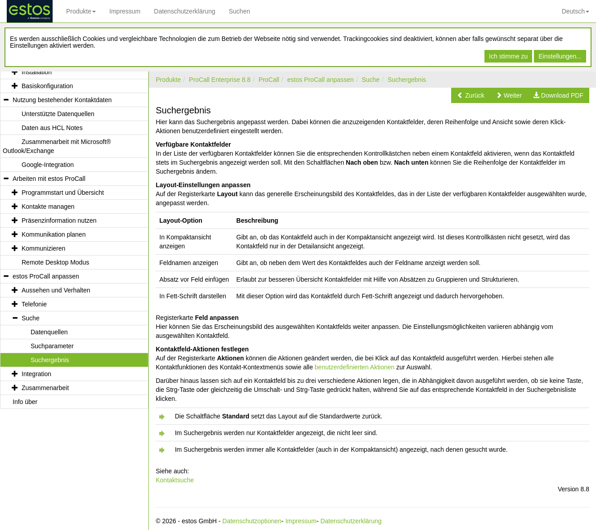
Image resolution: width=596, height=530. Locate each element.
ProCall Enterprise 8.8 (220, 79)
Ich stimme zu (508, 56)
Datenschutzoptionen (252, 521)
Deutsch (575, 11)
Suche (371, 79)
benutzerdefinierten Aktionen (354, 367)
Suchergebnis (407, 79)
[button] (470, 95)
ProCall (269, 79)
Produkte (81, 11)
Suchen (239, 11)
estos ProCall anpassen (320, 79)
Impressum (124, 11)
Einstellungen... (560, 56)
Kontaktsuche (175, 480)
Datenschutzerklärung (184, 11)
